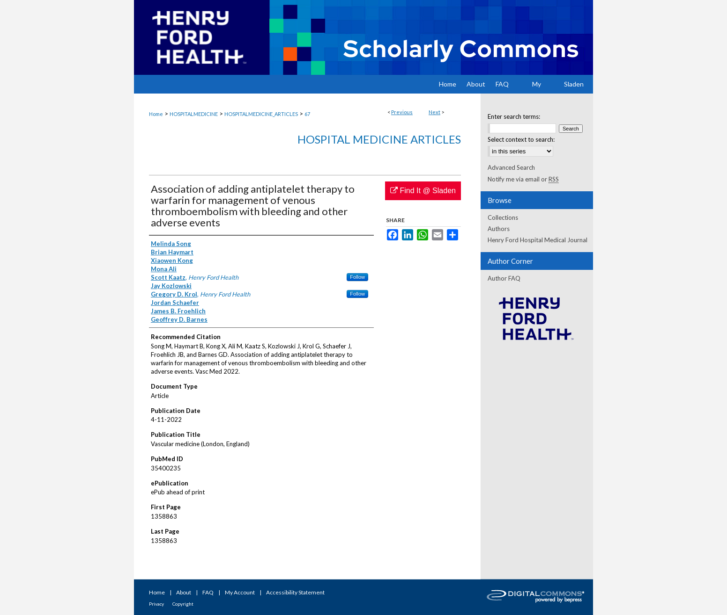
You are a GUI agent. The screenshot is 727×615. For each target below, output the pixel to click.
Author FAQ (504, 278)
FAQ (208, 592)
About (183, 592)
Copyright (182, 604)
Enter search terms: (514, 116)
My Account (240, 592)
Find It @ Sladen (423, 191)
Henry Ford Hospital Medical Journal (537, 240)
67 (307, 114)
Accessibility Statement (295, 592)
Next (434, 112)
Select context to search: (521, 139)
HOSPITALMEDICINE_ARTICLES (261, 114)
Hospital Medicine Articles (379, 139)
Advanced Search (511, 167)
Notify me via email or (523, 179)
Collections (503, 217)
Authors (499, 228)
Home (156, 114)
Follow (357, 277)
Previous (402, 112)
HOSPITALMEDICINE (194, 114)
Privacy (156, 604)
